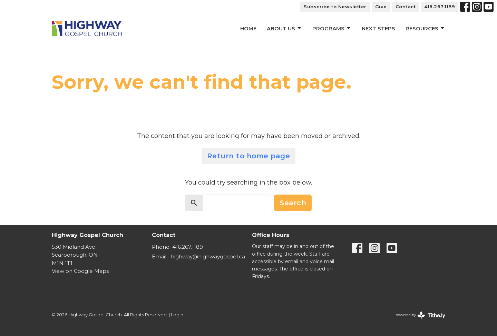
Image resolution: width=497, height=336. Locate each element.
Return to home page (248, 156)
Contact (406, 6)
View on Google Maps (80, 271)
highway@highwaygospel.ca (208, 256)
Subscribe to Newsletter (335, 6)
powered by (420, 315)
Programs (331, 28)
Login (177, 314)
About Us (284, 28)
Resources (425, 28)
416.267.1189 (439, 6)
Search (293, 203)
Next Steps (378, 28)
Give (381, 6)
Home (248, 28)
